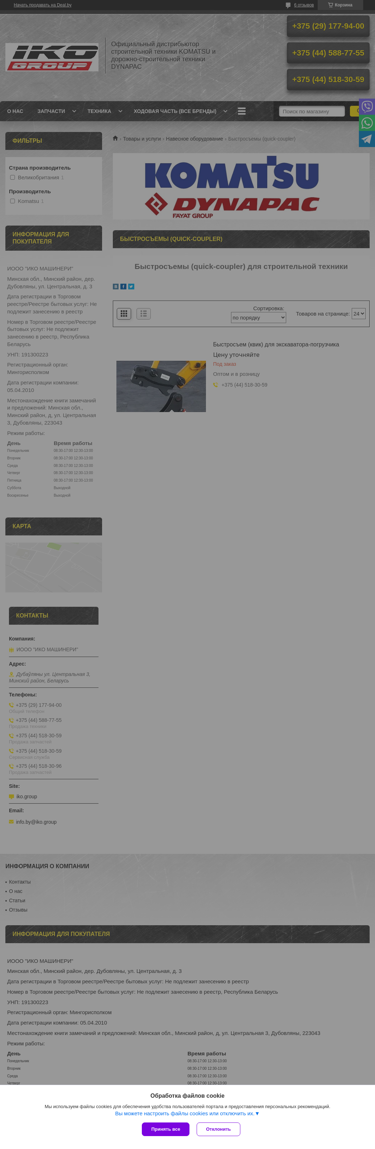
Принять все (165, 1129)
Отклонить (218, 1129)
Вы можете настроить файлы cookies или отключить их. (184, 1113)
